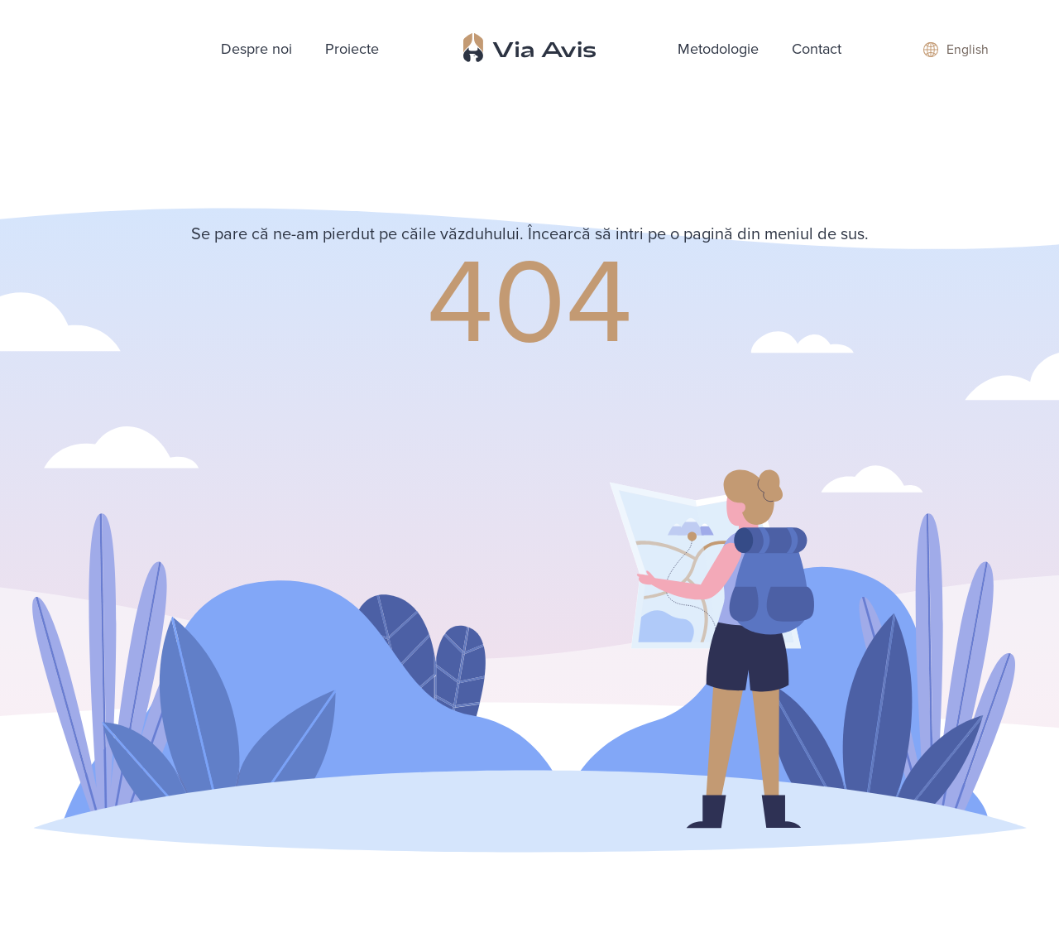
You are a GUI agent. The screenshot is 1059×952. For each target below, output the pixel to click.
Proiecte (352, 49)
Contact (816, 49)
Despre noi (256, 49)
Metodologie (718, 49)
